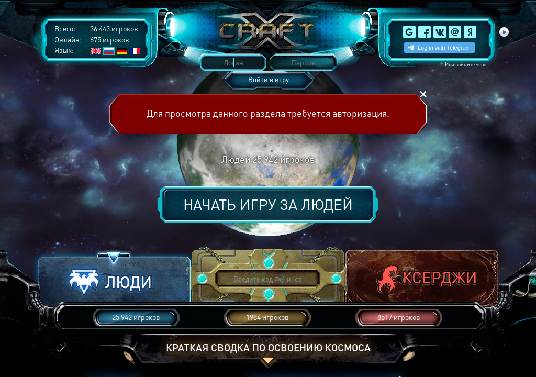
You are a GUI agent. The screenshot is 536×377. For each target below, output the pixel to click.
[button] (114, 279)
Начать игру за (268, 204)
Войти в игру (268, 79)
